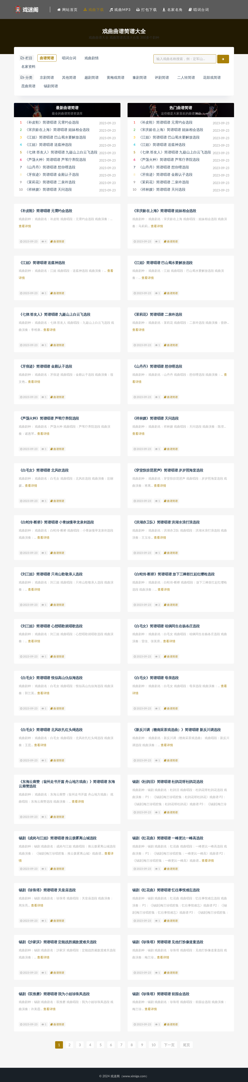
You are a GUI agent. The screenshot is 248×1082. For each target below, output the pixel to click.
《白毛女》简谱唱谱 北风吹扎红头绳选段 (51, 728)
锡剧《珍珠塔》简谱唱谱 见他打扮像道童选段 (167, 940)
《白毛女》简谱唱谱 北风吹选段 (44, 470)
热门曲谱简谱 (180, 108)
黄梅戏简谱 (117, 78)
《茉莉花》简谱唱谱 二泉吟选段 (50, 183)
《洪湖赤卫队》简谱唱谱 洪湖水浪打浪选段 (166, 522)
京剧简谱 (47, 78)
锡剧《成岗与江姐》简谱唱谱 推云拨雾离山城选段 (58, 836)
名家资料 (29, 67)
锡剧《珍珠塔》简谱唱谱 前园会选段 (160, 991)
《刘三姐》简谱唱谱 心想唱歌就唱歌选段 (51, 625)
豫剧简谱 (141, 78)
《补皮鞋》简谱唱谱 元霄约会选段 (52, 123)
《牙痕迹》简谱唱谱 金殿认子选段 (52, 175)
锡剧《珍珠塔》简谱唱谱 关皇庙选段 (47, 888)
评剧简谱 (164, 78)
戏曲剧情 (92, 58)
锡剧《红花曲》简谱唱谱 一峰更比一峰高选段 (167, 836)
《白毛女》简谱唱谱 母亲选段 (155, 677)
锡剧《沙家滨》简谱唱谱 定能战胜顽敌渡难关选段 (58, 940)
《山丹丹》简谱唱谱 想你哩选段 (50, 168)
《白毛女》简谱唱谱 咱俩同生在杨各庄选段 (166, 625)
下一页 (170, 1042)
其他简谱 (70, 78)
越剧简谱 (92, 78)
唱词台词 (70, 58)
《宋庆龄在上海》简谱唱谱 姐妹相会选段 (57, 131)
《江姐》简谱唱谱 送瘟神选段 (48, 145)
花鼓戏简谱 (215, 78)
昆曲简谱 (29, 87)
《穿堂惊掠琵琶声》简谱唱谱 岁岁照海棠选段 (167, 470)
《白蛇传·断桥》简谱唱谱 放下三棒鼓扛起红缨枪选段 (173, 573)
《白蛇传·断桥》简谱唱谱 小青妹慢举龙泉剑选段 (56, 522)
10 (154, 1042)
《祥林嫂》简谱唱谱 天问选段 (48, 190)
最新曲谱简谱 (67, 108)
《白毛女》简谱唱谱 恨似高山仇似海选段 (51, 677)
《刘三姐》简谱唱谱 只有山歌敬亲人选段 (51, 573)
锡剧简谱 (51, 87)
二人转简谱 (188, 78)
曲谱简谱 (47, 58)
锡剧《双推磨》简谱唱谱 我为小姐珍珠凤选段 (54, 991)
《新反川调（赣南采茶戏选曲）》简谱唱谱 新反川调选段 (176, 728)
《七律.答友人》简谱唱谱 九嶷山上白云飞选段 (61, 153)
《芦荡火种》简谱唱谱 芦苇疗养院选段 (55, 160)
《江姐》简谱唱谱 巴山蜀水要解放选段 (55, 138)
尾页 (187, 1042)
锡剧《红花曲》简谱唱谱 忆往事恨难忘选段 (166, 888)
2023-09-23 (28, 242)
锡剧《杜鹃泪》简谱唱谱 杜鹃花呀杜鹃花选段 (167, 780)
